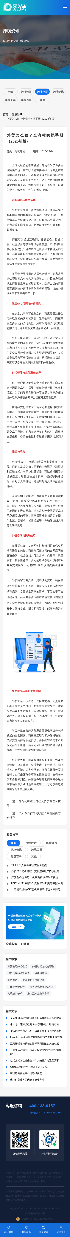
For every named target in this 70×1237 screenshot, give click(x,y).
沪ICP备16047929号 (35, 1213)
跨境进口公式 (15, 993)
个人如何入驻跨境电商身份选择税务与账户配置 (35, 1018)
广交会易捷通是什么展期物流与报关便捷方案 (37, 877)
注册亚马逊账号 (16, 986)
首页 (5, 114)
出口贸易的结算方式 (18, 973)
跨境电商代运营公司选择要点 (26, 1073)
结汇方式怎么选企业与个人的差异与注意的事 (34, 1060)
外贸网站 (12, 980)
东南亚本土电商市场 (38, 993)
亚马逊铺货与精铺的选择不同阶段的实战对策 (34, 1043)
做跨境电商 (41, 973)
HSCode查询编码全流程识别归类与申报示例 (37, 883)
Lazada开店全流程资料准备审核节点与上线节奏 (36, 1037)
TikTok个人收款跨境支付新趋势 (29, 865)
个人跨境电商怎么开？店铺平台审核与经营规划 (35, 1030)
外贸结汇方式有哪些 (43, 966)
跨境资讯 (17, 114)
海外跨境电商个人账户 (42, 986)
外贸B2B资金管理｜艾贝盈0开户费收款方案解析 (39, 871)
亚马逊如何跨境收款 (33, 980)
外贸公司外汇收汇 (17, 966)
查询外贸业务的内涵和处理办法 (27, 1079)
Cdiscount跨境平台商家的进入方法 (29, 1066)
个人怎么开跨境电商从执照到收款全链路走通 (34, 1024)
